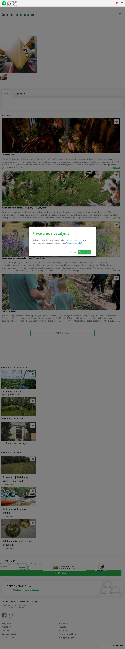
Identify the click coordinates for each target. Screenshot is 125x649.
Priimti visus (84, 252)
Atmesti (73, 252)
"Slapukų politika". (74, 243)
